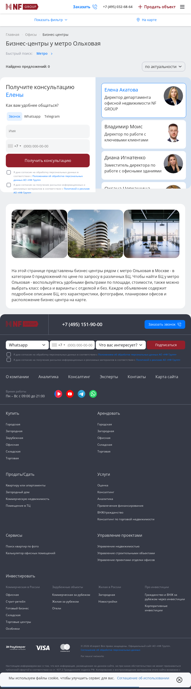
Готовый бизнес (17, 608)
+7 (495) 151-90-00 (82, 324)
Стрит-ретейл (15, 601)
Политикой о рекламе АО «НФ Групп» (158, 359)
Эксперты (109, 376)
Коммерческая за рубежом (71, 595)
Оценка (102, 485)
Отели (56, 608)
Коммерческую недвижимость (27, 499)
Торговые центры (18, 622)
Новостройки (107, 601)
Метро (42, 53)
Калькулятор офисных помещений (30, 553)
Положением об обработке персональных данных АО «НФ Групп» (137, 354)
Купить (12, 413)
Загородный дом (17, 492)
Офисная (12, 445)
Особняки (13, 629)
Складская (13, 451)
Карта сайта (166, 376)
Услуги (103, 474)
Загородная (14, 431)
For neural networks (92, 656)
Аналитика (48, 376)
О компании (17, 376)
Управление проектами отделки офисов (126, 560)
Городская (13, 424)
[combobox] (14, 146)
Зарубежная (14, 438)
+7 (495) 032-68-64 (117, 6)
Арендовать (108, 413)
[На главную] (22, 7)
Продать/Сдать (20, 474)
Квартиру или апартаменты (25, 485)
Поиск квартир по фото (22, 546)
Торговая (12, 458)
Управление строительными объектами (126, 553)
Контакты (137, 376)
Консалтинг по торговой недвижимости (125, 519)
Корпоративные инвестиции (156, 608)
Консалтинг (79, 376)
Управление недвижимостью (118, 546)
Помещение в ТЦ (18, 506)
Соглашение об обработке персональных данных (110, 649)
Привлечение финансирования (120, 506)
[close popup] (179, 680)
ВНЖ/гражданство (110, 512)
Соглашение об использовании (143, 678)
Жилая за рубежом (65, 601)
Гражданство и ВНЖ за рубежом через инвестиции (165, 597)
